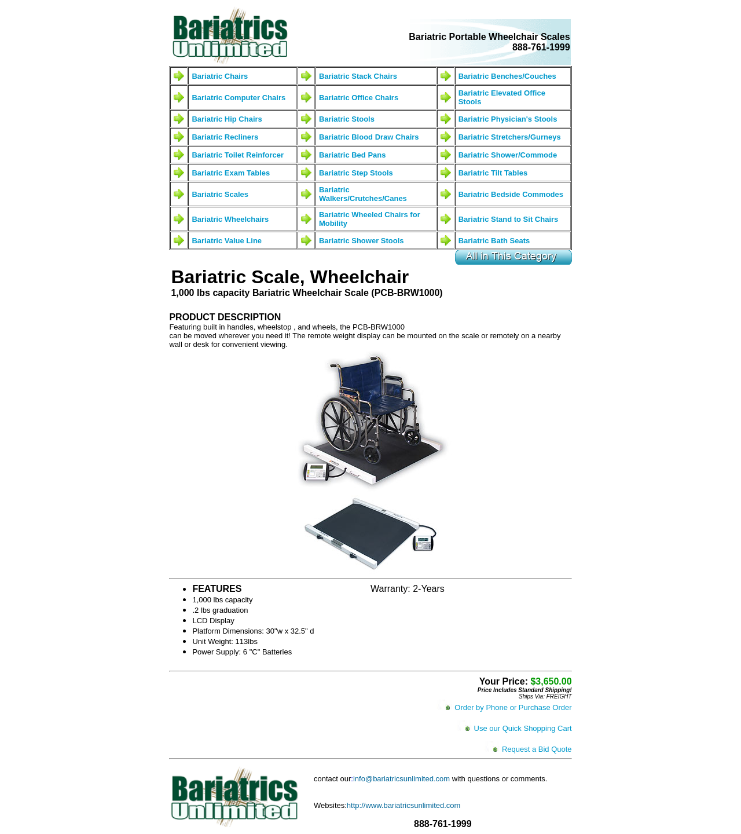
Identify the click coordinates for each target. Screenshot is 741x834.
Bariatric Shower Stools (361, 240)
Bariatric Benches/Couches (507, 76)
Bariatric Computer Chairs (238, 97)
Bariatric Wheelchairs (230, 219)
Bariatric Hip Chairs (227, 119)
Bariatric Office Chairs (358, 97)
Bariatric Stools (347, 119)
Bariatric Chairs (220, 76)
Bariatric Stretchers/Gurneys (509, 137)
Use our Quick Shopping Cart (523, 728)
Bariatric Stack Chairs (358, 76)
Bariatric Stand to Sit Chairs (508, 219)
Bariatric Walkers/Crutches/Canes (363, 194)
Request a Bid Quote (537, 749)
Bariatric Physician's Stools (507, 119)
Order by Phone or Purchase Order (512, 707)
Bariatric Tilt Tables (492, 173)
